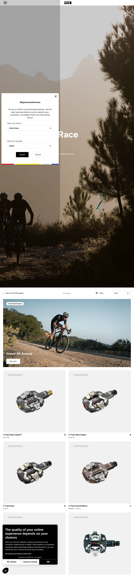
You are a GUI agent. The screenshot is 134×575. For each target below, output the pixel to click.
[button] (5, 570)
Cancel (74, 310)
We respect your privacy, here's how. (18, 553)
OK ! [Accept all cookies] (48, 562)
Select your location (44, 279)
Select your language (44, 296)
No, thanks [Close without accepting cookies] (11, 562)
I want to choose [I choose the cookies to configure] (30, 562)
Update (60, 310)
